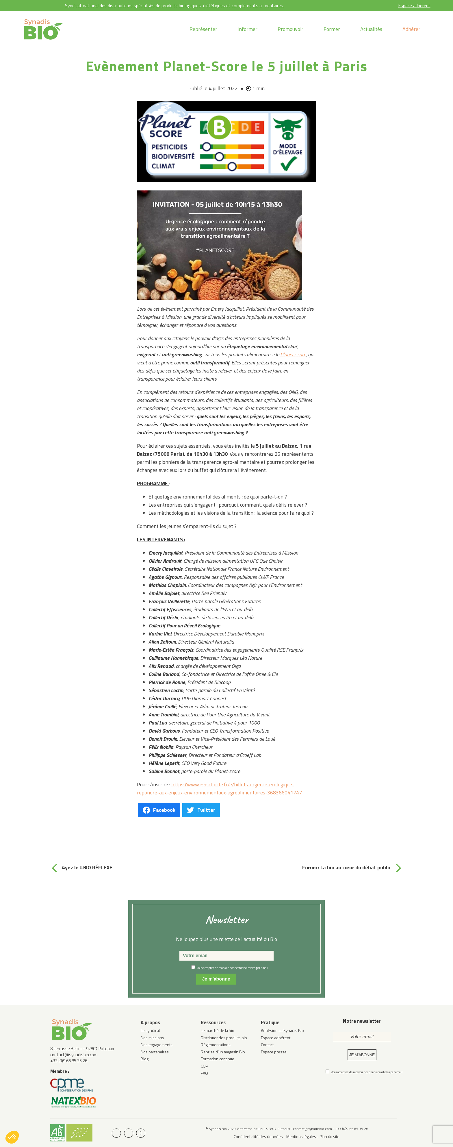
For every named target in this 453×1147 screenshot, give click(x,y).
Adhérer (411, 29)
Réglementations (216, 1045)
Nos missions (152, 1038)
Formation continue (217, 1059)
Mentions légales (301, 1136)
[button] (12, 1137)
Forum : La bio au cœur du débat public (346, 867)
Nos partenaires (155, 1052)
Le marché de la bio (217, 1030)
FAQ (204, 1073)
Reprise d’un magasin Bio (223, 1052)
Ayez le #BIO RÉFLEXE (87, 867)
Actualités (371, 29)
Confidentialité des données (258, 1136)
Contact (267, 1045)
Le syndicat (150, 1030)
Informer (247, 29)
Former (332, 29)
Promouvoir (290, 29)
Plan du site (329, 1136)
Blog (144, 1059)
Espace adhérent (414, 5)
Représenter (203, 29)
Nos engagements (156, 1045)
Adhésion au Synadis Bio (282, 1030)
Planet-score (293, 354)
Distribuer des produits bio (224, 1038)
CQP (204, 1066)
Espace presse (274, 1052)
